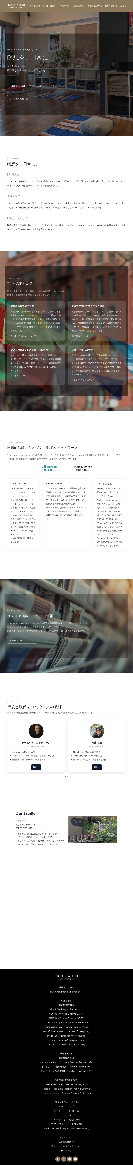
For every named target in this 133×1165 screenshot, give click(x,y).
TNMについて (66, 1136)
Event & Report (66, 1140)
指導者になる (79, 6)
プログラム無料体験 (19, 98)
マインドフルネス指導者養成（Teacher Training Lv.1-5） (66, 1065)
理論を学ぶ (65, 6)
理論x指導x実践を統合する (66, 1079)
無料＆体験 (35, 6)
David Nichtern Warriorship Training (66, 1043)
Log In (123, 6)
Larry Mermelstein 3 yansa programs (66, 1039)
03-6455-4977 (26, 828)
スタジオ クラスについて (85, 380)
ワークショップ (19, 376)
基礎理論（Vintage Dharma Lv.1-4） (66, 1012)
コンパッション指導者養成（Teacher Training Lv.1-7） (66, 1070)
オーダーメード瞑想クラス (66, 1109)
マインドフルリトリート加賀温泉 (66, 1123)
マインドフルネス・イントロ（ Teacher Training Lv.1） (66, 1061)
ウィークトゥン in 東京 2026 (66, 1118)
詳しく (36, 767)
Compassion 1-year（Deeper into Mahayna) (66, 1026)
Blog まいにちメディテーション (66, 1145)
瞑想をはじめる (50, 6)
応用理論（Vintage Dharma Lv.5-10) (66, 1017)
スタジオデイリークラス (66, 1101)
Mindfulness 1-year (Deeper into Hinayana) (66, 1021)
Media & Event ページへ (22, 640)
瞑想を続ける (111, 6)
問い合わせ (66, 1149)
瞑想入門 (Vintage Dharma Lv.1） (66, 990)
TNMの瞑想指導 (66, 1057)
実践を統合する (95, 6)
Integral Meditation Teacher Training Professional (66, 1092)
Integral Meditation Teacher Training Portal (66, 1083)
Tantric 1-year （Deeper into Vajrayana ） (66, 1034)
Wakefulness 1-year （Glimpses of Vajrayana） (66, 1030)
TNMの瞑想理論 (66, 1004)
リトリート (66, 1114)
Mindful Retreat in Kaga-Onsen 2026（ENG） (66, 1127)
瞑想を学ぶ (66, 999)
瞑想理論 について (81, 336)
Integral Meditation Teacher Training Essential (66, 1087)
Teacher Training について (25, 336)
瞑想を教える (66, 1052)
